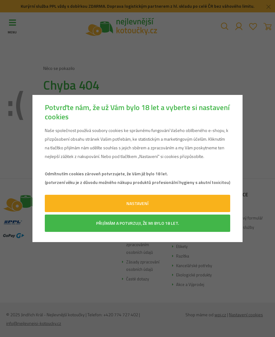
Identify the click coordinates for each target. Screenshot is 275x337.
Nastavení (137, 203)
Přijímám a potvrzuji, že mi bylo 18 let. (137, 223)
